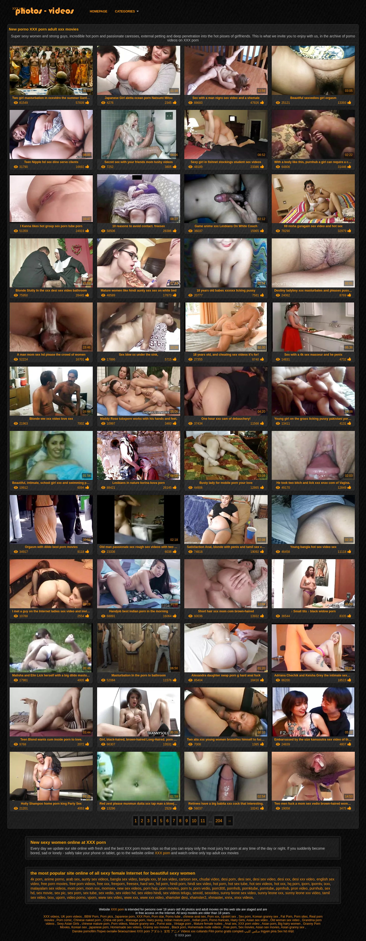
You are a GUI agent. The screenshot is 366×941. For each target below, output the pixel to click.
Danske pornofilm (84, 931)
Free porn (230, 927)
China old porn (113, 920)
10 (194, 821)
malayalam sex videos (48, 888)
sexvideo (212, 893)
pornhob (233, 888)
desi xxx (283, 879)
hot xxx (279, 884)
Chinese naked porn (87, 920)
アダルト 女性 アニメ (165, 931)
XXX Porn (143, 916)
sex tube (90, 893)
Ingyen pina (269, 931)
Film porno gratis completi (226, 931)
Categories (125, 11)
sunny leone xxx (270, 893)
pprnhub (282, 888)
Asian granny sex (293, 927)
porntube (267, 888)
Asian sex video (257, 920)
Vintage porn (183, 923)
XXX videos (51, 916)
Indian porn (200, 920)
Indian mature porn (177, 920)
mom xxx (92, 888)
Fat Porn (286, 916)
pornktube (250, 888)
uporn (60, 897)
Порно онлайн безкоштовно (116, 931)
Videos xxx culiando (194, 931)
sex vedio (106, 893)
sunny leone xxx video (302, 893)
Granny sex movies (156, 927)
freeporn (118, 884)
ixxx (327, 884)
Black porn (179, 927)
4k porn (36, 879)
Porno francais (219, 920)
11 (203, 821)
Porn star (158, 916)
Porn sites (301, 916)
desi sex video (264, 879)
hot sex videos (261, 884)
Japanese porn (125, 916)
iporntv (316, 884)
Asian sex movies (267, 927)
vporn (91, 897)
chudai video (209, 879)
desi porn (228, 879)
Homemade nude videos (205, 927)
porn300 (218, 888)
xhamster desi (177, 897)
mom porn (76, 888)
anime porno (54, 879)
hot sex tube (238, 884)
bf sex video (167, 879)
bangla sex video (123, 879)
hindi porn (178, 884)
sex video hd (126, 893)
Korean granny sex (266, 916)
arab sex (73, 879)
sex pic (60, 893)
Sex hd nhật (285, 931)
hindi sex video (199, 884)
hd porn (162, 884)
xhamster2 (198, 897)
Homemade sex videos (125, 927)
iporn (305, 884)
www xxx (131, 897)
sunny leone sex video (238, 893)
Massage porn (135, 920)
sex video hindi (149, 893)
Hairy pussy (154, 920)
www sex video (110, 897)
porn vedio (201, 888)
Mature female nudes (208, 923)
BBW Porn (91, 916)
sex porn (74, 893)
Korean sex (79, 927)
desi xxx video (303, 879)
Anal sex (230, 923)
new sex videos (129, 888)
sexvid (197, 893)
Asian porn (269, 923)
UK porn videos (72, 916)
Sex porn (245, 916)
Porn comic (64, 920)
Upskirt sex (229, 916)
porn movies (169, 888)
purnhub (316, 888)
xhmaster (215, 897)
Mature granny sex (142, 923)
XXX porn (18, 8)
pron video (299, 888)
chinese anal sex (194, 916)
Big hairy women (289, 923)
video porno (76, 897)
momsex (108, 888)
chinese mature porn (96, 923)
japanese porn (99, 927)
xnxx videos (243, 897)
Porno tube (173, 916)
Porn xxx (213, 916)
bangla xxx (147, 879)
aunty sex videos (95, 879)
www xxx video (152, 897)
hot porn (219, 884)
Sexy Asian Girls (68, 923)
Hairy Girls (238, 920)
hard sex (147, 884)
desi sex (244, 879)
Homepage (98, 11)
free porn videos (82, 884)
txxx (51, 897)
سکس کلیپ (252, 931)
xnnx (228, 897)
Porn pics (106, 916)
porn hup (150, 888)
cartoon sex (188, 879)
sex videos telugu (176, 893)
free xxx (103, 884)
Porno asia (164, 923)
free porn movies (54, 884)
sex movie (44, 893)
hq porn (293, 884)
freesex (132, 884)
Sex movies (246, 927)
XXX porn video (249, 923)
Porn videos (119, 923)
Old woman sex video (285, 920)
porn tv (186, 888)
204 (219, 821)
